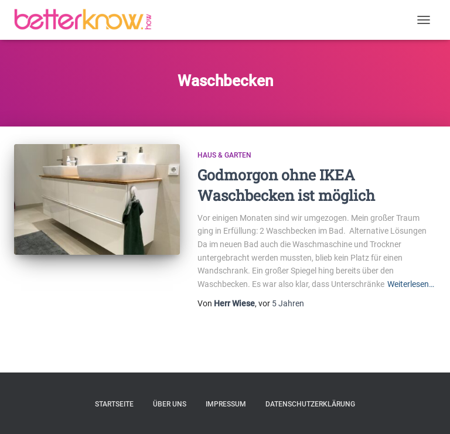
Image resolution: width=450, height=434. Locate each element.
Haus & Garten (224, 155)
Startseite (114, 404)
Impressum (226, 404)
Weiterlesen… (410, 284)
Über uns (169, 404)
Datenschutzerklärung (310, 404)
